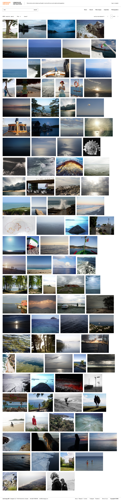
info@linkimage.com (43, 498)
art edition (17, 3)
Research (81, 498)
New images (98, 9)
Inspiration (106, 9)
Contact (85, 498)
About (76, 498)
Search (91, 9)
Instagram (92, 498)
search (35, 9)
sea (11, 16)
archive (6, 3)
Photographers (114, 9)
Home (85, 9)
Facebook (97, 498)
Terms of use (105, 498)
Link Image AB (6, 498)
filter (18, 16)
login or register (114, 3)
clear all (25, 16)
